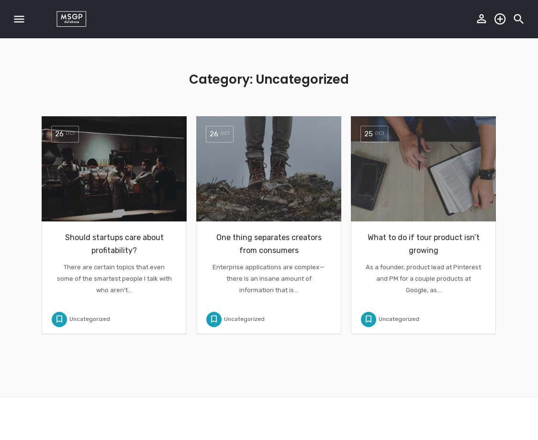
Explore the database (500, 19)
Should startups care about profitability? (114, 244)
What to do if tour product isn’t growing (424, 244)
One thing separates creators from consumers (269, 244)
